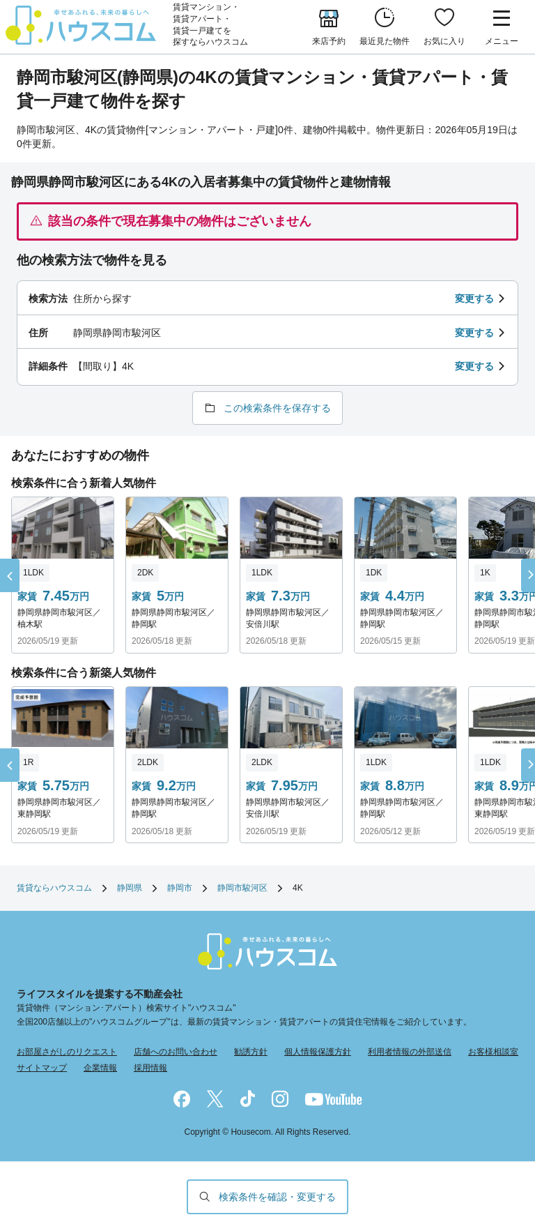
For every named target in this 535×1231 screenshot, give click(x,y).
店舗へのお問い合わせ (175, 1052)
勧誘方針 (251, 1052)
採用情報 (150, 1068)
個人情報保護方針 (317, 1052)
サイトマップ (42, 1068)
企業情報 (100, 1068)
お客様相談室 (493, 1052)
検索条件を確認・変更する (277, 1196)
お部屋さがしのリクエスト (67, 1052)
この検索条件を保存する (277, 408)
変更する (474, 298)
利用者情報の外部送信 (409, 1052)
